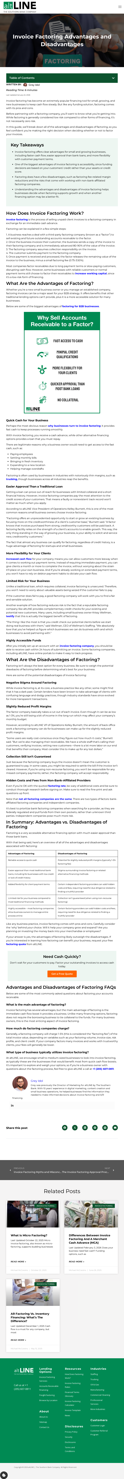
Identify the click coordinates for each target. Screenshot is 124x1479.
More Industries (97, 1409)
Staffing (94, 1374)
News (67, 1415)
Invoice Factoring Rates (72, 1385)
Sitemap (43, 1422)
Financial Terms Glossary (72, 1394)
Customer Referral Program (99, 1432)
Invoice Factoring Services (47, 1379)
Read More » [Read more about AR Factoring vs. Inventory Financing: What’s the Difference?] (18, 1340)
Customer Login (97, 1425)
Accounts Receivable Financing (48, 1388)
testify (10, 616)
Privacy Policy (71, 1431)
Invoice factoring (17, 219)
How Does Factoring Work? (74, 1376)
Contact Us (44, 1427)
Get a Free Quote (62, 973)
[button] (113, 78)
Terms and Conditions (70, 1449)
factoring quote (16, 944)
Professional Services (96, 1402)
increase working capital (91, 273)
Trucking (94, 1379)
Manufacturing (97, 1389)
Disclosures (70, 1442)
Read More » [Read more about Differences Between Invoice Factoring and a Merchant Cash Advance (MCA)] (76, 1261)
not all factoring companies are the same (45, 799)
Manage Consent (4, 1475)
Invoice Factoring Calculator (72, 1403)
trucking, (12, 479)
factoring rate (57, 785)
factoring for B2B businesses (80, 306)
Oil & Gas (94, 1384)
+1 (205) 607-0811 (103, 1068)
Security (68, 1437)
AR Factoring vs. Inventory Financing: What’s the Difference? (30, 1317)
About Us (43, 1416)
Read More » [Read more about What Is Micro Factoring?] (18, 1261)
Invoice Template (73, 1410)
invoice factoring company (77, 645)
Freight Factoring (46, 1395)
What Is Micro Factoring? (29, 1235)
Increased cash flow (19, 558)
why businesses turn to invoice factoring (74, 425)
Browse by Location (48, 1400)
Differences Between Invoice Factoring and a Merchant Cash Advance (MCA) (89, 1239)
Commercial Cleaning (100, 1395)
